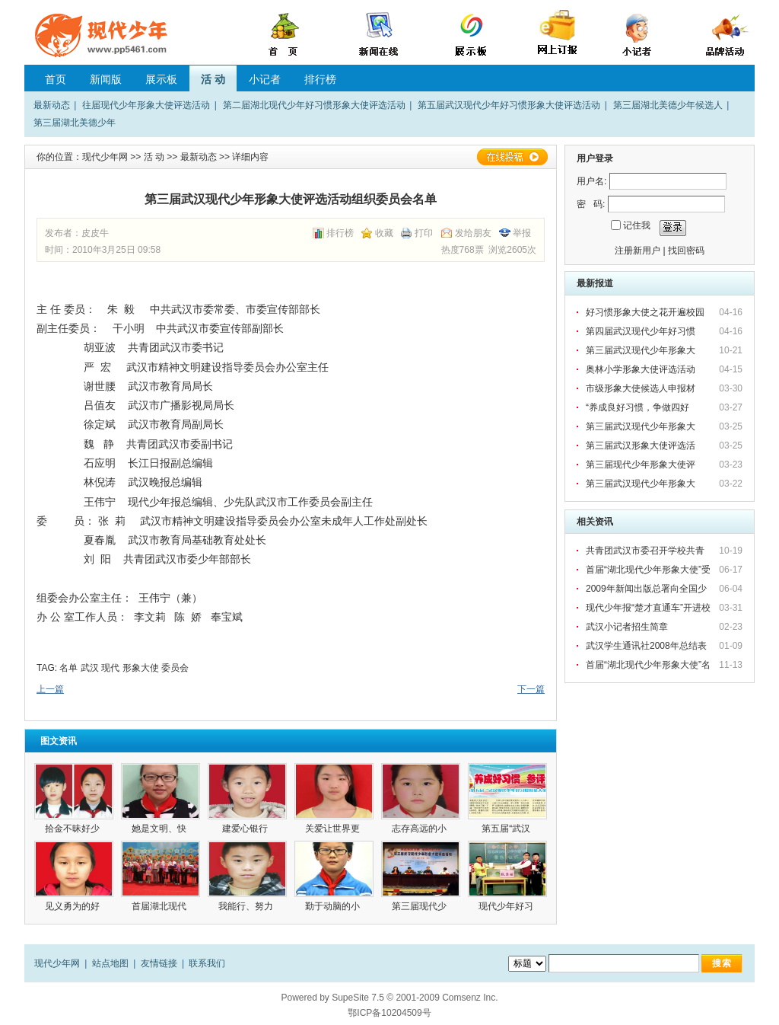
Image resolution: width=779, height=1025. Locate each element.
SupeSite (350, 997)
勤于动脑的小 (333, 906)
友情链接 (159, 963)
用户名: (591, 181)
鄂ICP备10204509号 (389, 1012)
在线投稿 (511, 157)
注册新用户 (637, 250)
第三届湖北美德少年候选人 (668, 105)
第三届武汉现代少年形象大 (642, 350)
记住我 (636, 225)
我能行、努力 (246, 906)
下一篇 (531, 689)
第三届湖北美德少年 (74, 122)
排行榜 (320, 79)
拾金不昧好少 (73, 828)
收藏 (384, 233)
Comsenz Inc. (470, 997)
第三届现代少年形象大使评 (642, 464)
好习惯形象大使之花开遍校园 (645, 312)
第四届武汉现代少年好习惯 (642, 331)
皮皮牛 (95, 233)
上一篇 (50, 689)
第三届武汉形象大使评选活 (642, 445)
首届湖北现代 (160, 906)
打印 (424, 233)
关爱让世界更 (333, 828)
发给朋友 (473, 233)
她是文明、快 (160, 828)
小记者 (265, 79)
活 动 (213, 79)
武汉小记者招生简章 (627, 626)
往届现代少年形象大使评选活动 (146, 105)
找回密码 (686, 250)
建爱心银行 (247, 828)
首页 (55, 79)
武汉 (90, 668)
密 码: (591, 204)
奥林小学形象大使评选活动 (642, 369)
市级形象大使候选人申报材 (642, 388)
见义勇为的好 (73, 906)
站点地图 (110, 963)
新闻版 (106, 79)
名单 (68, 668)
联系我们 (207, 963)
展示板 (161, 79)
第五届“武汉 (507, 828)
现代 (110, 668)
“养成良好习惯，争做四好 (639, 407)
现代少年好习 (507, 906)
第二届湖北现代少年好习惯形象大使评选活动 (314, 105)
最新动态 (51, 105)
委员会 (175, 668)
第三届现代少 (420, 906)
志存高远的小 (420, 828)
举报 (522, 233)
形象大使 (140, 668)
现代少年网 (105, 157)
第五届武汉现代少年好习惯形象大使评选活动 (509, 105)
